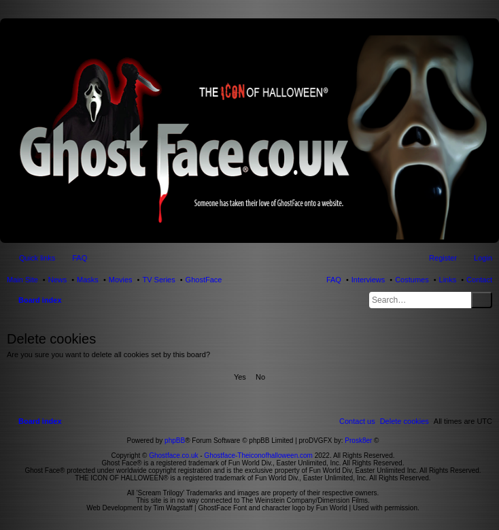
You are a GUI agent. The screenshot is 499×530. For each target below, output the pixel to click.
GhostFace (204, 280)
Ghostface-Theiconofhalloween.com (258, 455)
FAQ (333, 280)
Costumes (412, 280)
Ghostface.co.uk (174, 455)
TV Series (158, 280)
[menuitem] (404, 421)
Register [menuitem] (443, 258)
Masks (88, 280)
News (57, 280)
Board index (40, 300)
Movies (121, 280)
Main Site (22, 280)
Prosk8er (358, 440)
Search (481, 300)
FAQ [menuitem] (79, 258)
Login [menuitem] (483, 258)
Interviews (368, 280)
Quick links (37, 258)
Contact (479, 280)
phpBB (175, 440)
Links (448, 280)
